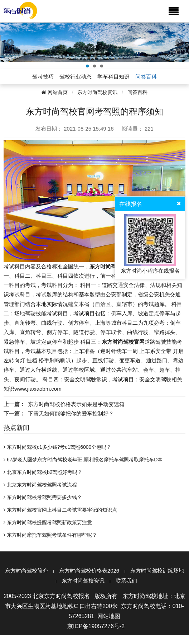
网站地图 (108, 616)
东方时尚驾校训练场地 (157, 571)
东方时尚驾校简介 (26, 571)
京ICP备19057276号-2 (96, 626)
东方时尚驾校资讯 (97, 92)
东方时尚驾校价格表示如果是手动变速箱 (76, 404)
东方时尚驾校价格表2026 (89, 571)
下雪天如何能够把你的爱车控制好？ (71, 413)
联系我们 (126, 581)
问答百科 (137, 92)
